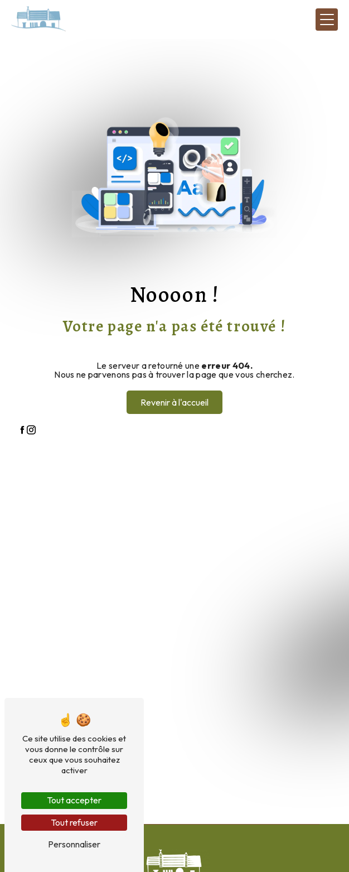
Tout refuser (74, 822)
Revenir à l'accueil (174, 402)
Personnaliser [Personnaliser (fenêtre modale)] (74, 844)
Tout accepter (74, 800)
